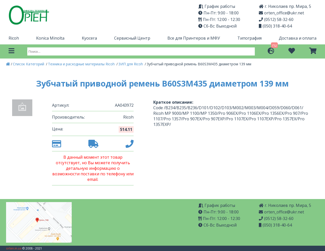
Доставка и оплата (297, 38)
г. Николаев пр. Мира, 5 (285, 6)
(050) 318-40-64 (275, 26)
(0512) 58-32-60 (276, 19)
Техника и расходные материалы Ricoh (82, 64)
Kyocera (89, 38)
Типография (249, 38)
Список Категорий (29, 64)
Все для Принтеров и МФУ (193, 38)
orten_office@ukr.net (281, 13)
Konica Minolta (50, 38)
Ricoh (14, 38)
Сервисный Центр (132, 38)
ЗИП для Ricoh (131, 64)
